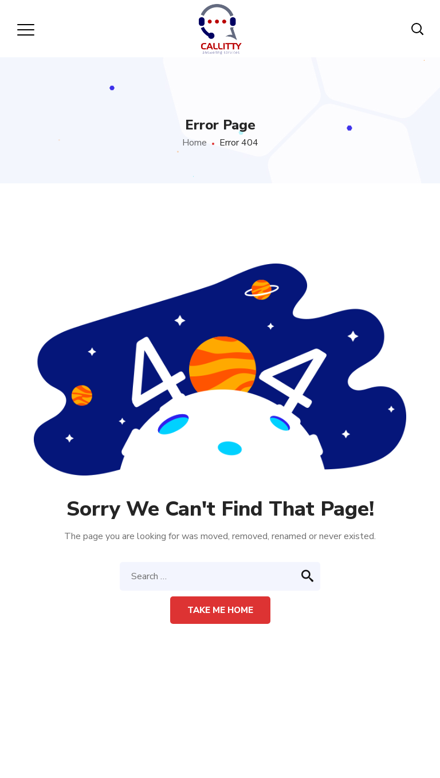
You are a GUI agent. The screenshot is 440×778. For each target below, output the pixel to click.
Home (194, 142)
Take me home (220, 610)
